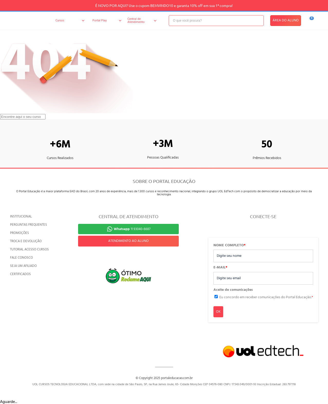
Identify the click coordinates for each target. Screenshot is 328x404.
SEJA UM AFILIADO (23, 266)
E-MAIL (220, 267)
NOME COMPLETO (229, 245)
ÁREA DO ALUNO (286, 20)
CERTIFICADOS (20, 274)
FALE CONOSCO (21, 257)
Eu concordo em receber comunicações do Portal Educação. (266, 297)
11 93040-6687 (132, 229)
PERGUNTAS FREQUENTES (28, 224)
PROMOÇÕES (19, 233)
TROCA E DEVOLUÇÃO (26, 241)
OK (218, 312)
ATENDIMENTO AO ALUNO (128, 241)
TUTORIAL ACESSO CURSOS (29, 249)
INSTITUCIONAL (21, 216)
